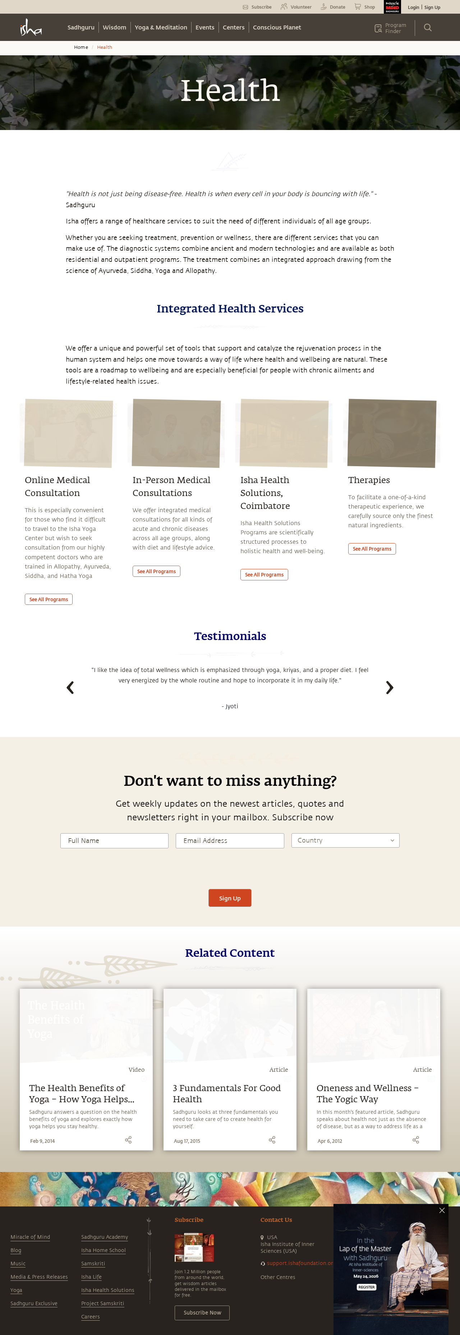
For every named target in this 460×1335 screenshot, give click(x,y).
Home (81, 47)
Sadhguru (81, 27)
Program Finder (395, 28)
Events (205, 27)
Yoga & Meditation (161, 27)
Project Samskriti (102, 1303)
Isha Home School (103, 1250)
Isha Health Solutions (107, 1290)
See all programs (48, 599)
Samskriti (93, 1263)
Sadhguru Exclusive (34, 1303)
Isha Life (91, 1277)
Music (18, 1263)
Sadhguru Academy (104, 1237)
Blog (15, 1250)
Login (413, 7)
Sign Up (432, 7)
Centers (234, 27)
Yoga (16, 1290)
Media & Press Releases (39, 1277)
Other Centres (278, 1277)
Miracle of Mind (30, 1237)
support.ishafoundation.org (301, 1263)
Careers (90, 1317)
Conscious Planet (277, 27)
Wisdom (114, 27)
